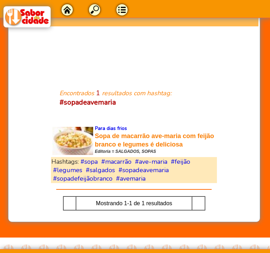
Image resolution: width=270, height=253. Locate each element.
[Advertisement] (134, 53)
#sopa (89, 161)
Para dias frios (111, 128)
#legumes (67, 170)
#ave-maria (151, 161)
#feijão (180, 161)
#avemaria (131, 178)
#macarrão (116, 161)
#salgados (100, 170)
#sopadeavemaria (143, 170)
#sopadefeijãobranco (82, 178)
